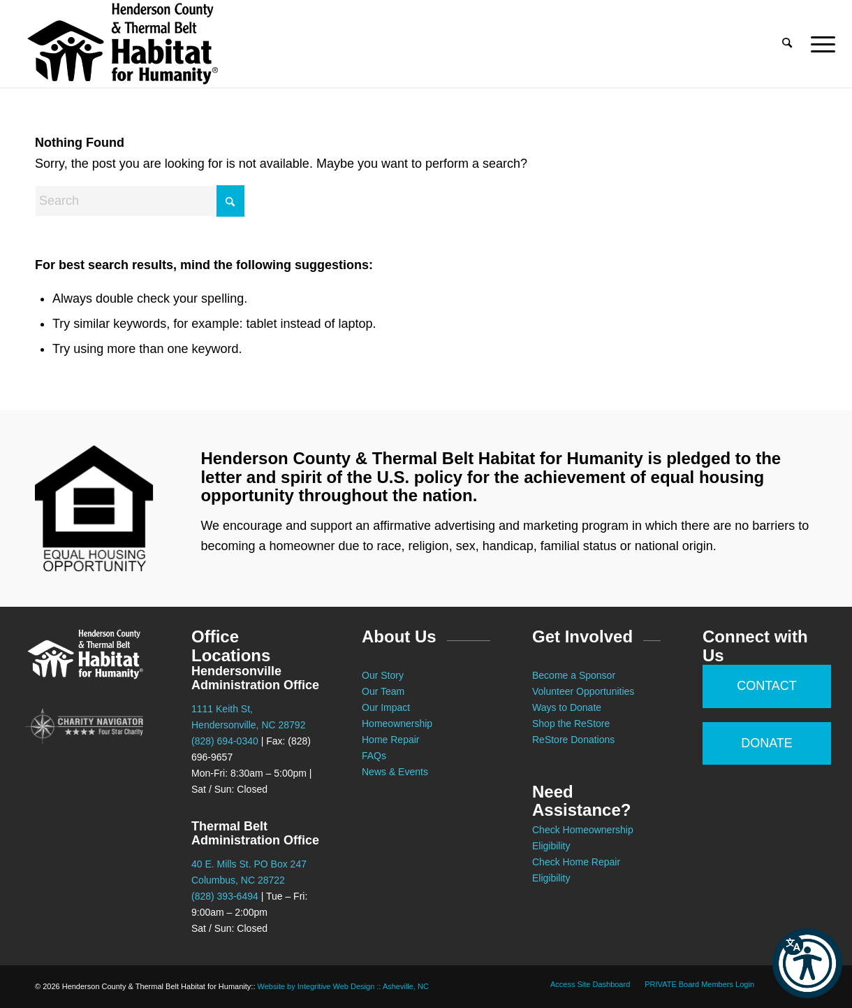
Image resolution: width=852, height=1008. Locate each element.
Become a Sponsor (573, 675)
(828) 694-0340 (224, 741)
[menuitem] (788, 43)
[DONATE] (767, 743)
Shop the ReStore (571, 723)
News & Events (395, 771)
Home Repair (390, 739)
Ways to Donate (566, 707)
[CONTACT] (767, 686)
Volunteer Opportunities (583, 691)
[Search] (788, 43)
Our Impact (386, 707)
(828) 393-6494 (224, 896)
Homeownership (397, 723)
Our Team (384, 691)
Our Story (383, 675)
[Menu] (818, 43)
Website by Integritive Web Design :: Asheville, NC (343, 986)
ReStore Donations (573, 739)
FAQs (374, 755)
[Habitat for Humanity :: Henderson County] (122, 43)
